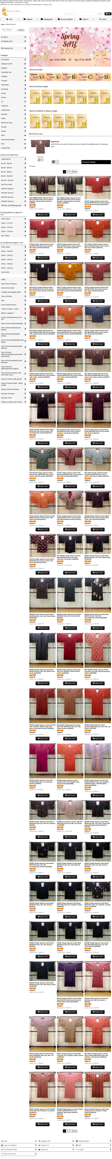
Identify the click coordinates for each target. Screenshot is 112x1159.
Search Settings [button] (88, 162)
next (75, 172)
